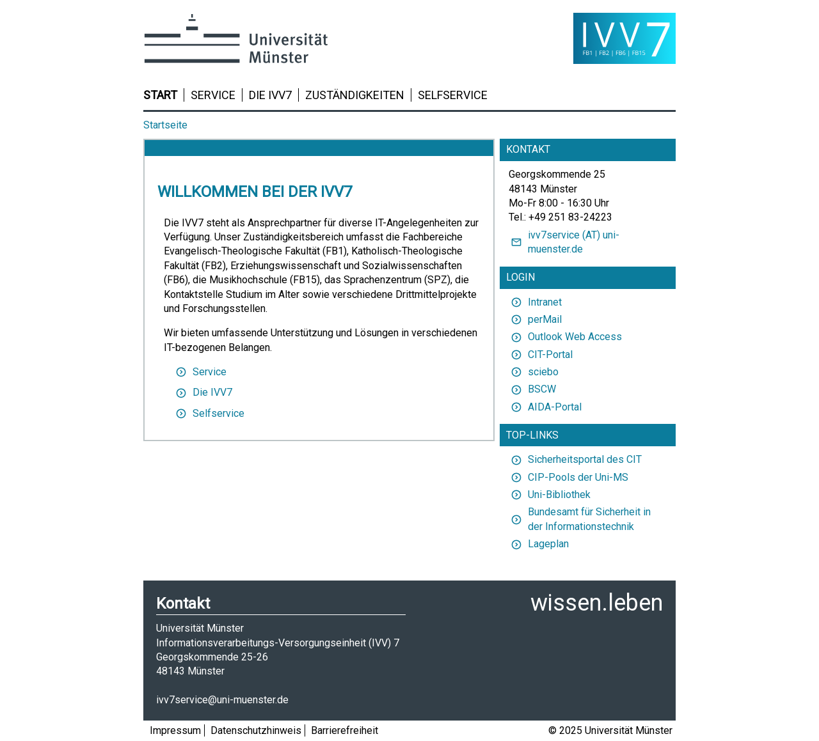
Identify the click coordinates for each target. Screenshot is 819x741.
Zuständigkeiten (354, 95)
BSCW (532, 389)
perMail (535, 319)
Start (160, 95)
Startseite (165, 125)
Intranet (535, 302)
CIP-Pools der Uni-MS (568, 477)
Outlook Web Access (565, 337)
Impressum (175, 730)
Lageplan (539, 544)
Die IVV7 (270, 95)
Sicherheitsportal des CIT (575, 459)
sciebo (534, 372)
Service (213, 95)
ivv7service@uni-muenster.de (222, 700)
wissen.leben (596, 602)
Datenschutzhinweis (256, 730)
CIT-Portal (541, 354)
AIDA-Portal (545, 407)
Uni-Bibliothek (550, 494)
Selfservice (453, 95)
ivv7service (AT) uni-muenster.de (564, 242)
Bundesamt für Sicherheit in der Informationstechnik (580, 519)
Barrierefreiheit (344, 730)
